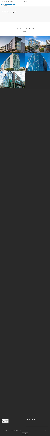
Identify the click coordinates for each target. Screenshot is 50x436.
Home (3, 17)
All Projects (10, 17)
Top (25, 433)
